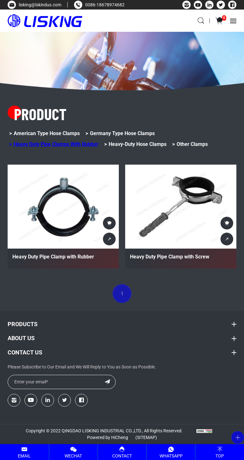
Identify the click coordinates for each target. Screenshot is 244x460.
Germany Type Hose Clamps (122, 133)
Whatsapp (171, 455)
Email (24, 455)
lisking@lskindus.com (40, 4)
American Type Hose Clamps (47, 133)
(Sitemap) (146, 437)
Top (219, 455)
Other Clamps (192, 144)
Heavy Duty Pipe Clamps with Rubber (56, 144)
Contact (122, 455)
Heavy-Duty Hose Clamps (137, 144)
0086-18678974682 (105, 4)
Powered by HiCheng (107, 437)
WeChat (73, 455)
